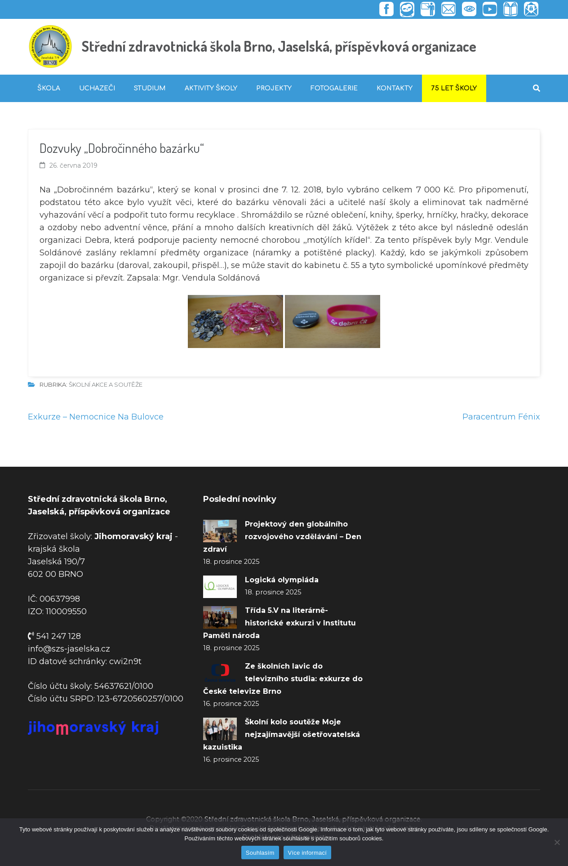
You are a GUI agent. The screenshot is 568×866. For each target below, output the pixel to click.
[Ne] (556, 842)
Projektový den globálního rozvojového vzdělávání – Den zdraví (282, 537)
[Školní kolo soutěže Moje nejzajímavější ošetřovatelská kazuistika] (220, 729)
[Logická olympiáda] (220, 587)
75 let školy (454, 88)
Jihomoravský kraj (133, 536)
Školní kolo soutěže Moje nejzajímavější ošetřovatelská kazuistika (281, 734)
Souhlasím (260, 852)
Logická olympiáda (282, 580)
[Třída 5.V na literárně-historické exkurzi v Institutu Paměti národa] (220, 617)
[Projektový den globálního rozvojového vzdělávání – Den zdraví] (220, 531)
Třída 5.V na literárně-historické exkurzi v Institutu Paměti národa (279, 623)
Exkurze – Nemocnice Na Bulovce (96, 417)
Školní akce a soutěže (105, 384)
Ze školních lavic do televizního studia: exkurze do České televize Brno (283, 679)
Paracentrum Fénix (501, 417)
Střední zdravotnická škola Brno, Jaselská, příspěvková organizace (279, 46)
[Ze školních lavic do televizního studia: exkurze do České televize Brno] (220, 673)
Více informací (307, 852)
